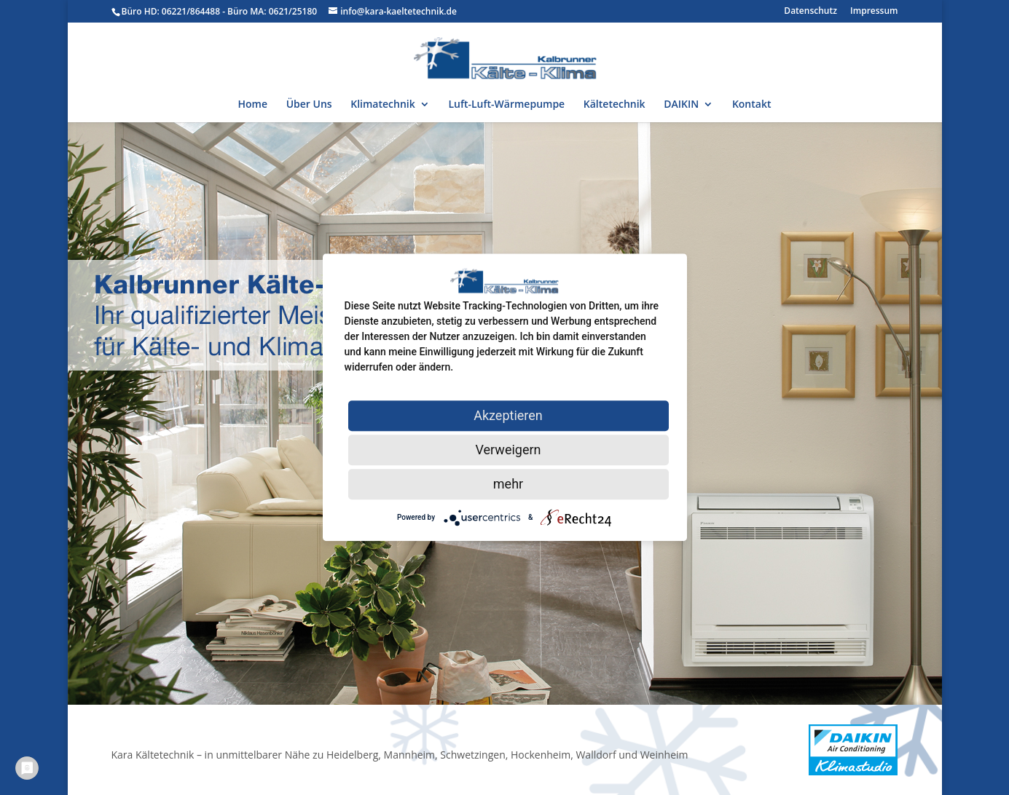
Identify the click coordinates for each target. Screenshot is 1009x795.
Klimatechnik (382, 105)
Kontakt (752, 105)
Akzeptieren (508, 415)
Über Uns (309, 105)
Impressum (874, 12)
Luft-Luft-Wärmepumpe (506, 105)
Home (253, 105)
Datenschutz (810, 12)
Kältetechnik (614, 105)
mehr (508, 483)
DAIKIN (681, 105)
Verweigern (508, 449)
